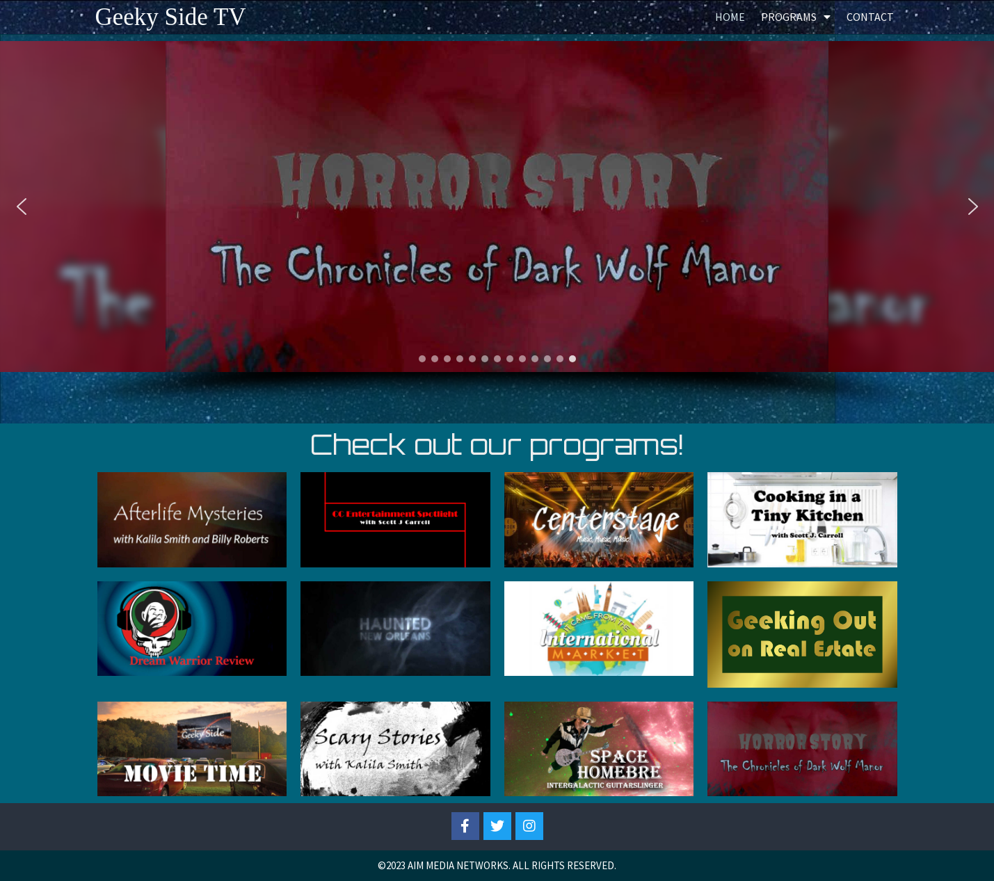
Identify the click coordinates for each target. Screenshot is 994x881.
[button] (21, 206)
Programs (796, 17)
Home (730, 17)
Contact (870, 17)
